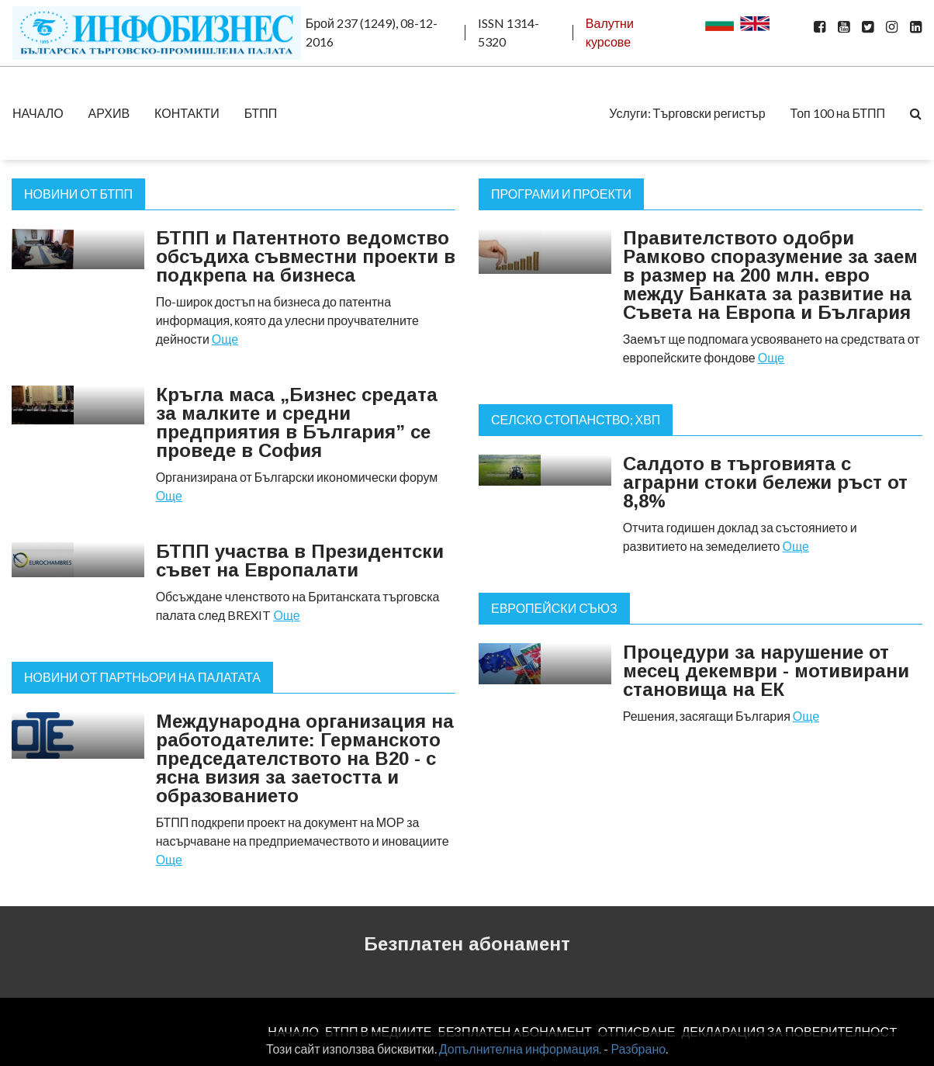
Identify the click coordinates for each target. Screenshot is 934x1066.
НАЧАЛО (38, 113)
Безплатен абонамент (467, 943)
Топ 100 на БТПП (837, 113)
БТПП (261, 113)
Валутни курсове (610, 32)
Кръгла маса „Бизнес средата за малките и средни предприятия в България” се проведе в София (297, 422)
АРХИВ (109, 113)
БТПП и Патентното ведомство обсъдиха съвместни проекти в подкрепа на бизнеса (305, 256)
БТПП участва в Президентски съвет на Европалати (300, 560)
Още (225, 338)
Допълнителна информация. (520, 1048)
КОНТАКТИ (187, 113)
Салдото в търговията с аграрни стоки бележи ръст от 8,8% (765, 482)
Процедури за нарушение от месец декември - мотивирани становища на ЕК (766, 671)
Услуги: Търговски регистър (687, 113)
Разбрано (638, 1048)
